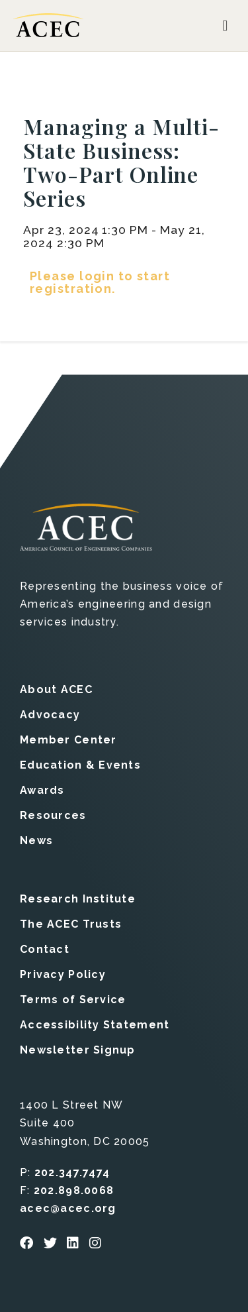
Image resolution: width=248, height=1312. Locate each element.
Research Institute (78, 899)
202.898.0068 (74, 1190)
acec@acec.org (68, 1208)
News (36, 840)
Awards (42, 790)
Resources (53, 815)
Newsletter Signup (78, 1050)
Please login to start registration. (100, 282)
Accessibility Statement (94, 1024)
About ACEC (56, 689)
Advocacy (50, 714)
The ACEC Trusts (71, 924)
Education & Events (80, 765)
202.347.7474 (72, 1172)
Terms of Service (73, 999)
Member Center (68, 740)
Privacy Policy (63, 974)
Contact (44, 949)
